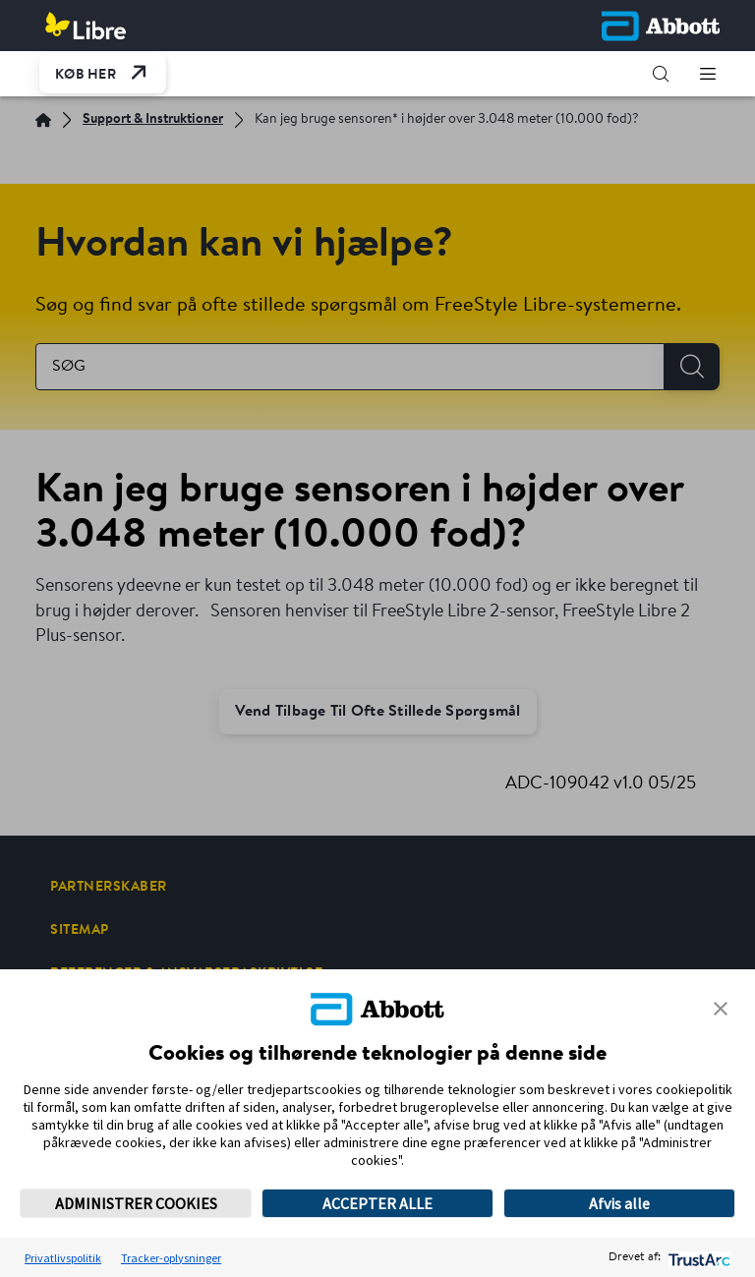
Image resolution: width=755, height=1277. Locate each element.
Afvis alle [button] (619, 1203)
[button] (660, 74)
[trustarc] (697, 1258)
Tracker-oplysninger (171, 1257)
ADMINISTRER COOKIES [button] (136, 1203)
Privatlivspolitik (63, 1257)
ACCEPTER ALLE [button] (377, 1203)
